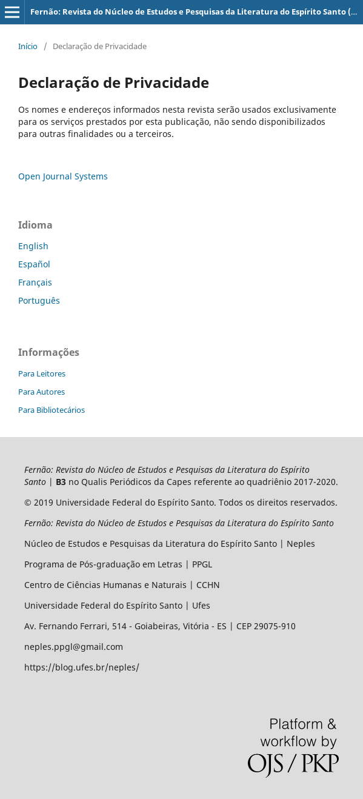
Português (39, 300)
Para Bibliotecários (51, 409)
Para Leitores (41, 373)
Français (35, 282)
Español (34, 264)
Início (28, 46)
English (33, 246)
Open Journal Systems (63, 176)
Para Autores (41, 391)
